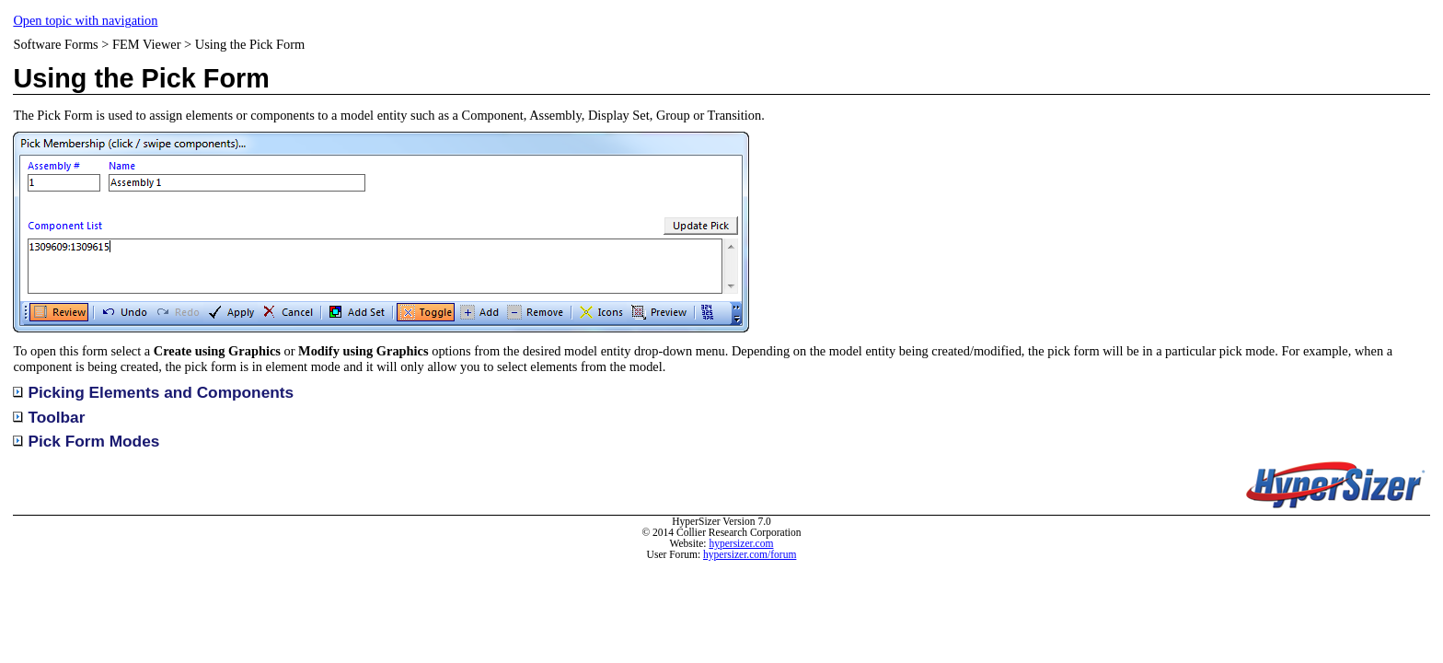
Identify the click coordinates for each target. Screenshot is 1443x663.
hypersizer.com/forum (749, 554)
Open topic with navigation (85, 20)
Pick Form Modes (86, 441)
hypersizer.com (741, 543)
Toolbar (56, 417)
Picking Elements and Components (153, 392)
